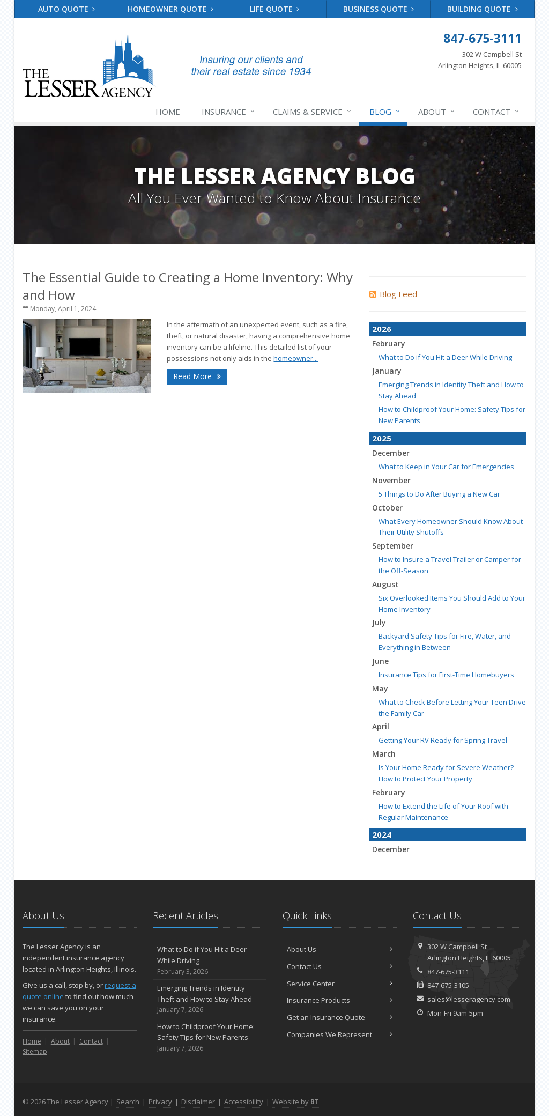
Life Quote (275, 9)
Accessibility (243, 1101)
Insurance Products (339, 1000)
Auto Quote (66, 9)
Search (127, 1101)
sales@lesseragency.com (468, 999)
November (391, 480)
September (392, 546)
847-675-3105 (448, 985)
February (388, 343)
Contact (496, 111)
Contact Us (339, 966)
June (380, 661)
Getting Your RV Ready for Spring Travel (443, 740)
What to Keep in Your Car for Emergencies (446, 466)
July (379, 622)
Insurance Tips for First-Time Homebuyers (446, 674)
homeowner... (295, 358)
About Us (339, 949)
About (437, 111)
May (380, 688)
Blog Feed (393, 294)
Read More (197, 376)
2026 (381, 328)
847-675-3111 (448, 972)
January (387, 371)
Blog (385, 111)
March (384, 754)
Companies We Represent (339, 1034)
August (385, 584)
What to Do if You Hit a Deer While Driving (445, 357)
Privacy (160, 1101)
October (387, 507)
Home (167, 111)
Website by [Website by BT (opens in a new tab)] (295, 1101)
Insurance (229, 111)
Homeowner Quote (171, 9)
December (391, 453)
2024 (381, 834)
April (380, 726)
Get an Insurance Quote (339, 1017)
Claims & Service (312, 111)
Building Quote (482, 9)
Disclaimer (198, 1101)
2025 (381, 438)
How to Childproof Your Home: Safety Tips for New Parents (210, 1038)
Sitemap (35, 1051)
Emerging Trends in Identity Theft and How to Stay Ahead (210, 999)
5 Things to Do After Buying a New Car (439, 494)
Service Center (339, 983)
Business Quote (378, 9)
